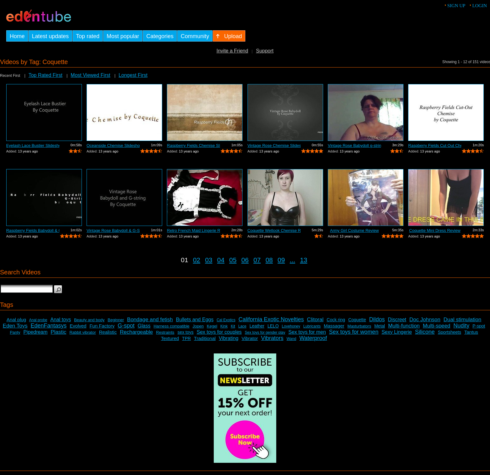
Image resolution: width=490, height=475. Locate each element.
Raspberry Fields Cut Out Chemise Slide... (434, 145)
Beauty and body (89, 320)
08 (269, 259)
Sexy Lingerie (397, 332)
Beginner (116, 320)
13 (303, 259)
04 (220, 259)
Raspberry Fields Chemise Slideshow (193, 145)
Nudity (461, 325)
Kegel (212, 326)
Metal (379, 325)
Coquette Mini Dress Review (434, 230)
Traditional (205, 338)
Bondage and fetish (150, 319)
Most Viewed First (90, 75)
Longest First (132, 75)
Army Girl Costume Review (354, 230)
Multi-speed (436, 326)
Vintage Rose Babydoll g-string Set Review (354, 145)
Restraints (165, 332)
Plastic (58, 332)
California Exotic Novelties (271, 319)
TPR (186, 338)
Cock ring (336, 319)
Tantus (471, 332)
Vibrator (250, 338)
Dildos (377, 319)
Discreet (397, 319)
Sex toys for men (307, 332)
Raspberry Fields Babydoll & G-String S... (32, 230)
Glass (144, 325)
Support (264, 50)
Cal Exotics (226, 320)
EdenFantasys (49, 325)
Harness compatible (171, 326)
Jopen (197, 326)
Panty (15, 332)
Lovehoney (291, 326)
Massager (334, 325)
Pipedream (35, 332)
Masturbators (359, 326)
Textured (170, 338)
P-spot (478, 325)
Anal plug (16, 319)
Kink (224, 326)
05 (233, 259)
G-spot (126, 325)
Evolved (78, 325)
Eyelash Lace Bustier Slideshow (32, 145)
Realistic (108, 332)
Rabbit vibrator (82, 332)
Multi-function (404, 326)
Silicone (425, 332)
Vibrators (272, 338)
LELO (273, 325)
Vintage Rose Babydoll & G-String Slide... (113, 230)
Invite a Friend (232, 50)
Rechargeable (136, 332)
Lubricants (312, 326)
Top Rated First (45, 75)
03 (208, 259)
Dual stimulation (462, 319)
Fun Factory (101, 325)
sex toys (185, 332)
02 (196, 259)
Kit (233, 326)
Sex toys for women (353, 332)
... (292, 259)
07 (257, 259)
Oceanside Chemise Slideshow (113, 145)
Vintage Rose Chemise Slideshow (274, 145)
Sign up (456, 5)
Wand (291, 339)
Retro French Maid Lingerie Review (193, 230)
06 (244, 259)
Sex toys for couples (219, 332)
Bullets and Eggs (194, 319)
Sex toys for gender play (265, 332)
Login (479, 5)
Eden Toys (15, 326)
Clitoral (315, 319)
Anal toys (60, 319)
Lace (242, 326)
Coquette (357, 319)
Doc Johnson (424, 319)
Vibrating (228, 338)
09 (281, 259)
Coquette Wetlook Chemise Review (274, 230)
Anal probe (38, 320)
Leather (256, 325)
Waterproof (313, 338)
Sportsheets (449, 332)
